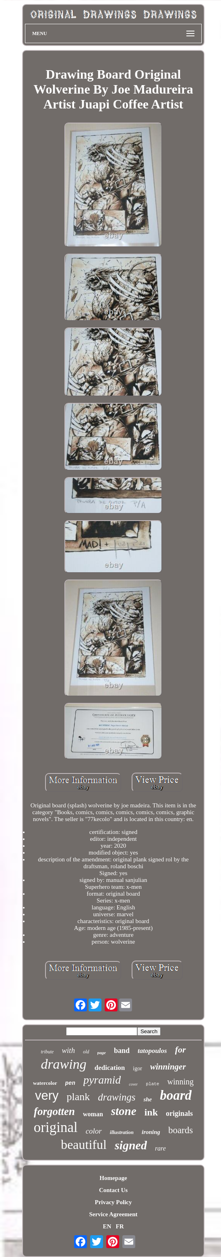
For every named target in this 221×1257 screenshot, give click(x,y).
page (101, 1052)
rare (160, 1148)
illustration (122, 1132)
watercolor (45, 1083)
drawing (63, 1064)
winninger (168, 1066)
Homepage (113, 1178)
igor (137, 1068)
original (56, 1127)
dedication (110, 1067)
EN (107, 1226)
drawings (116, 1097)
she (147, 1099)
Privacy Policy (113, 1202)
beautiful (84, 1144)
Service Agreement (113, 1214)
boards (180, 1130)
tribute (47, 1052)
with (68, 1050)
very (47, 1095)
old (86, 1052)
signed (131, 1145)
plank (78, 1097)
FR (120, 1226)
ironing (151, 1132)
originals (179, 1113)
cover (133, 1084)
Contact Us (113, 1190)
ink (151, 1112)
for (180, 1049)
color (94, 1131)
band (122, 1050)
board (176, 1095)
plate (152, 1084)
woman (93, 1114)
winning (180, 1081)
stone (123, 1111)
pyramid (102, 1080)
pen (70, 1083)
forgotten (54, 1111)
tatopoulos (152, 1051)
